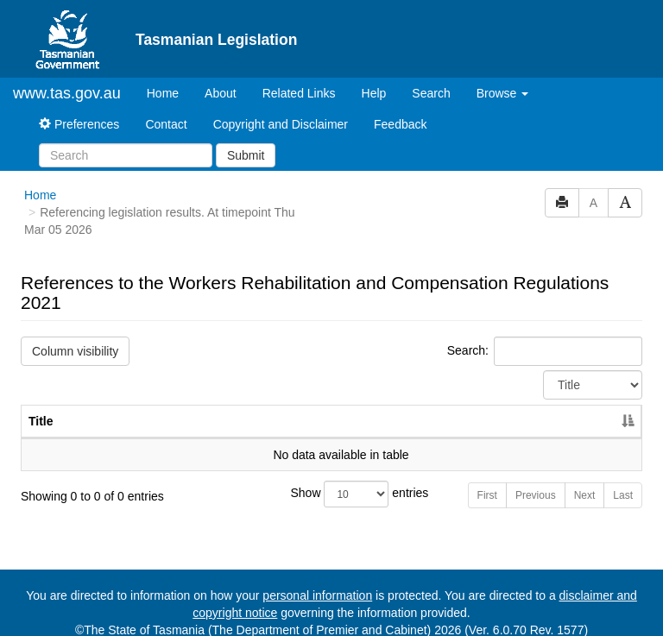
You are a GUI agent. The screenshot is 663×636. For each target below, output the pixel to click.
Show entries (332, 479)
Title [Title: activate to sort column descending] (41, 406)
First (487, 481)
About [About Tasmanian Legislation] (221, 78)
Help (374, 78)
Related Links (299, 78)
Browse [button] (503, 78)
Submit (246, 141)
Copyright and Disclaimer (280, 109)
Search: (544, 336)
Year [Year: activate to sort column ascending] (577, 406)
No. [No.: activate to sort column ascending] (498, 406)
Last (623, 481)
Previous (535, 481)
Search (431, 78)
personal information (317, 581)
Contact (165, 109)
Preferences (79, 109)
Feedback (400, 109)
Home (169, 77)
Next (585, 481)
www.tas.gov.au (67, 78)
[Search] (125, 141)
